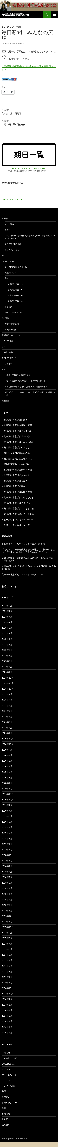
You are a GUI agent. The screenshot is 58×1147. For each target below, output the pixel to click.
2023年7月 (7, 616)
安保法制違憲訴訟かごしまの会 (19, 514)
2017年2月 (7, 971)
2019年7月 (7, 810)
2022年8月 (7, 650)
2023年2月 (7, 633)
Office (20, 43)
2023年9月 (7, 611)
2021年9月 (7, 694)
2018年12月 (7, 849)
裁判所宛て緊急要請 (13, 244)
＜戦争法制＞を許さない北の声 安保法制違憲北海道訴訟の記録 (30, 393)
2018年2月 (7, 905)
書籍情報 (6, 1113)
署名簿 (7, 230)
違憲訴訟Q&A (10, 272)
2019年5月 (7, 821)
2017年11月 (7, 921)
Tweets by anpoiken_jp (12, 199)
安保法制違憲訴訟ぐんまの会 (18, 431)
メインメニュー (54, 14)
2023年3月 (7, 627)
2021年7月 (7, 700)
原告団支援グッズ (9, 358)
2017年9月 (7, 932)
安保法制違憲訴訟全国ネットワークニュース (23, 574)
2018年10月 (7, 860)
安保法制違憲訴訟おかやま (17, 475)
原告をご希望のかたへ (14, 312)
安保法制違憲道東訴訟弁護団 (18, 425)
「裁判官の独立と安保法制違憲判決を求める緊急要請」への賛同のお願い (30, 237)
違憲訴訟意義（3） (16, 295)
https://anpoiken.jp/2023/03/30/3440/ (29, 168)
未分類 (5, 1119)
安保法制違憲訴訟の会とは (16, 267)
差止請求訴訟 (10, 329)
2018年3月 (7, 899)
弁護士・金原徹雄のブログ (17, 525)
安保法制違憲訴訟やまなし (17, 447)
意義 (6, 278)
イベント (6, 1069)
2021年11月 (7, 683)
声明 (3, 255)
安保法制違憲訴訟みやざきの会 (19, 508)
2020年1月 (7, 783)
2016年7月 (7, 1010)
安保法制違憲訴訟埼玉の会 (17, 436)
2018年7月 (7, 877)
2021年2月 (7, 727)
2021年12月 (7, 677)
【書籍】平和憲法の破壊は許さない (19, 375)
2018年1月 (7, 910)
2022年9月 (7, 644)
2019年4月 (7, 827)
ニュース (5, 27)
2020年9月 (7, 749)
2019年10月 (7, 799)
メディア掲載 (15, 27)
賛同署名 (5, 218)
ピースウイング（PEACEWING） (20, 519)
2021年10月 (7, 688)
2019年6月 (7, 816)
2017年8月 (7, 938)
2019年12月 (7, 788)
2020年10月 (7, 744)
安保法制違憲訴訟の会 (15, 14)
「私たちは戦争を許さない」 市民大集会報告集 (25, 381)
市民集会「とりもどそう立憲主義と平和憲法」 (24, 544)
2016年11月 (7, 988)
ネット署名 (9, 224)
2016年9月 (7, 999)
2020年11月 (7, 738)
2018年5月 (7, 888)
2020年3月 (7, 772)
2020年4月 (7, 766)
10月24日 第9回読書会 (29, 122)
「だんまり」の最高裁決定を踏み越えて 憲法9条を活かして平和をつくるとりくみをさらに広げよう (28, 550)
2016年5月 (7, 1021)
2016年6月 (7, 1015)
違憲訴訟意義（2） (16, 290)
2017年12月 (7, 916)
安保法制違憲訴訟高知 (14, 486)
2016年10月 (7, 993)
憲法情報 (5, 401)
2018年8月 (7, 871)
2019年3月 (7, 833)
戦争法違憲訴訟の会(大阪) (16, 464)
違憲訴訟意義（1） (16, 284)
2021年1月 (7, 733)
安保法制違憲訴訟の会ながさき (19, 497)
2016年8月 (7, 1004)
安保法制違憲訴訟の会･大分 (17, 503)
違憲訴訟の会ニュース (11, 335)
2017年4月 (7, 960)
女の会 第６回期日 (29, 111)
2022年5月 (7, 655)
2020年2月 (7, 777)
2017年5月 (7, 954)
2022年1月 (7, 672)
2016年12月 (7, 982)
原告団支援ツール (10, 1102)
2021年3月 (7, 722)
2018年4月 (7, 894)
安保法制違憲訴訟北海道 (16, 419)
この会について (8, 261)
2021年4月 (7, 716)
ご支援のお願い (8, 352)
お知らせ (6, 1052)
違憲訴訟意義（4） (16, 301)
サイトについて (9, 1074)
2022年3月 (7, 661)
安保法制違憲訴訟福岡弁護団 (18, 492)
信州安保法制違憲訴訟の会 (17, 453)
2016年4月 (7, 1027)
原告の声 (8, 307)
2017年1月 (7, 977)
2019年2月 (7, 838)
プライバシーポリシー (14, 250)
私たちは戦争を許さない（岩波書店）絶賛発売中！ (26, 386)
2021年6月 (7, 705)
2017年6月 (7, 949)
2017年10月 (7, 927)
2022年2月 (7, 666)
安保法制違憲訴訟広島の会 (17, 480)
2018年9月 (7, 866)
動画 (3, 346)
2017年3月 (7, 966)
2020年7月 (7, 755)
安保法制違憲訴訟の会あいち (18, 458)
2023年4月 (7, 622)
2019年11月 (7, 794)
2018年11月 (7, 855)
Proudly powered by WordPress (14, 1138)
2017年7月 (7, 943)
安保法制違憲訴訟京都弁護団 (18, 469)
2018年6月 (7, 882)
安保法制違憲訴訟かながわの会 (19, 442)
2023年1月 (7, 639)
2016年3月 (7, 1032)
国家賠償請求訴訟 (12, 324)
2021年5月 (7, 711)
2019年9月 (7, 805)
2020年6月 (7, 760)
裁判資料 (5, 318)
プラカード (9, 364)
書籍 (3, 369)
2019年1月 (7, 844)
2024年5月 (7, 605)
